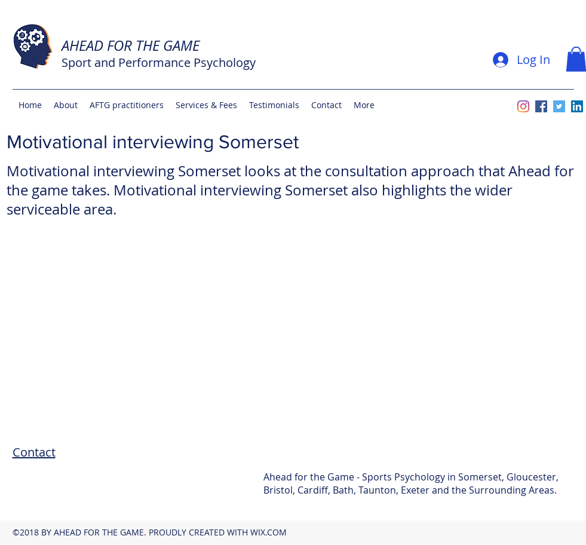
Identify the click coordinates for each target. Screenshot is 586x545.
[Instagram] (523, 106)
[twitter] (559, 106)
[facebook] (541, 106)
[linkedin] (577, 106)
